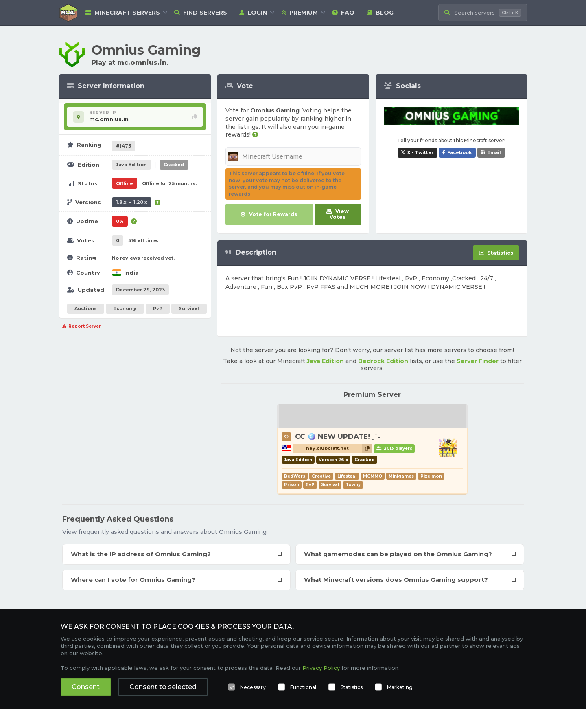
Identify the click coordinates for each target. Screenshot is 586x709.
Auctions (85, 308)
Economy (124, 308)
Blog (380, 12)
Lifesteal (346, 476)
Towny (353, 484)
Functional (303, 687)
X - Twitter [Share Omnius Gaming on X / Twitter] (420, 152)
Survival (189, 308)
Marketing (400, 687)
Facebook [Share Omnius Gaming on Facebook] (459, 152)
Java (131, 164)
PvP (157, 308)
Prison (291, 484)
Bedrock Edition (383, 361)
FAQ (343, 12)
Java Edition (325, 361)
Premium (299, 12)
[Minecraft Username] (293, 156)
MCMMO (372, 476)
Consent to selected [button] (163, 687)
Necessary (253, 687)
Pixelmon (431, 476)
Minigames (401, 476)
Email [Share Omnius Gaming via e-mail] (494, 152)
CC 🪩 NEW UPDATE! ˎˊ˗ (337, 436)
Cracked (174, 164)
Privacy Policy (321, 668)
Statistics (352, 687)
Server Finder (478, 361)
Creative (321, 476)
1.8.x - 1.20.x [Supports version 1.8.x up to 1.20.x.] (131, 202)
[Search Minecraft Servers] (482, 13)
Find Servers (200, 12)
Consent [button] (86, 687)
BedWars (294, 476)
